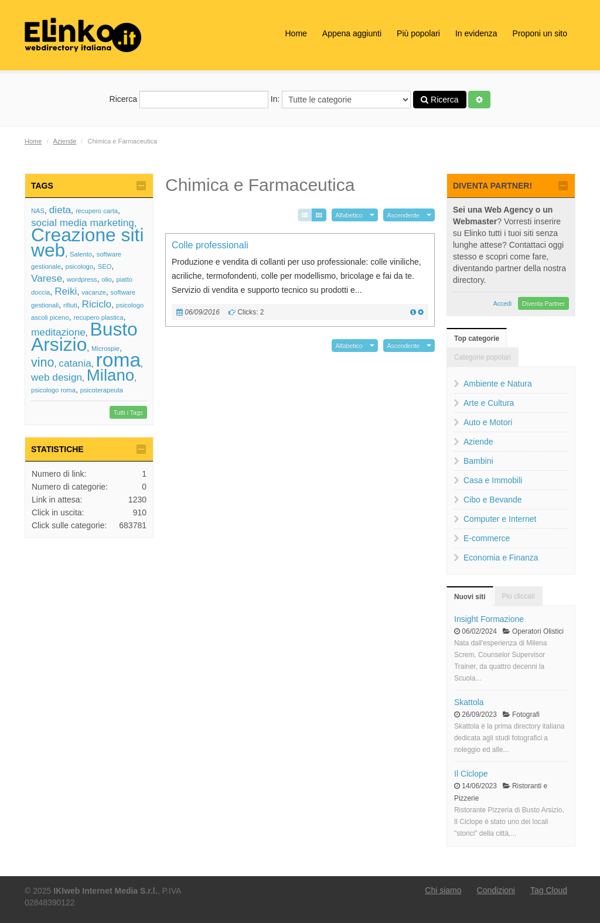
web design (56, 377)
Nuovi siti (470, 597)
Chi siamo (443, 890)
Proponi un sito (540, 33)
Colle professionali (210, 245)
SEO (105, 266)
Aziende (65, 141)
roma (118, 360)
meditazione (58, 332)
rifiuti (70, 305)
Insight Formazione (489, 619)
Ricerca (189, 99)
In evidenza (476, 33)
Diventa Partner (543, 303)
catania (75, 363)
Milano (110, 375)
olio (106, 279)
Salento (81, 254)
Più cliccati (518, 596)
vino (42, 362)
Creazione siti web (87, 242)
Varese (46, 278)
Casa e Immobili (492, 480)
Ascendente (403, 214)
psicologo (79, 266)
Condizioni (496, 890)
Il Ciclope (471, 773)
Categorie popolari (482, 357)
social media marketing (82, 222)
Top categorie (476, 338)
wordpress (82, 279)
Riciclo (96, 304)
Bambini (478, 461)
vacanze (93, 292)
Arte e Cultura (488, 403)
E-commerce (486, 538)
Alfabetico (349, 214)
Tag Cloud (548, 890)
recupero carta (97, 210)
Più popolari (418, 33)
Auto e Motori (487, 422)
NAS (38, 210)
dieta (60, 210)
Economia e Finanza (500, 557)
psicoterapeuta (101, 390)
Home (295, 33)
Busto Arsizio (84, 337)
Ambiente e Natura (497, 383)
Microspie (105, 348)
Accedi (502, 303)
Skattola (469, 702)
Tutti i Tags (128, 412)
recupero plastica (98, 317)
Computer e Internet (500, 519)
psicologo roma (53, 390)
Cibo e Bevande (492, 499)
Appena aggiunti (351, 33)
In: (341, 99)
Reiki (65, 291)
